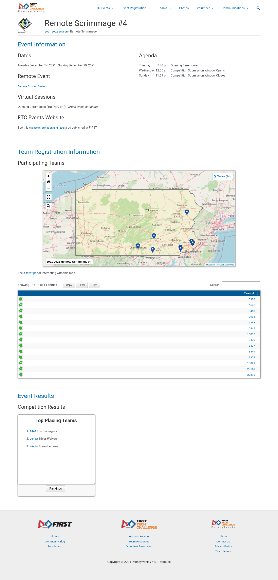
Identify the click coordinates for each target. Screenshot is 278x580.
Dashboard (55, 547)
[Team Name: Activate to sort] (76, 294)
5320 (26, 299)
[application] (123, 8)
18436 (25, 340)
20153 (25, 369)
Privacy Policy (223, 547)
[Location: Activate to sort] (234, 294)
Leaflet (209, 264)
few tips (31, 273)
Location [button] (216, 294)
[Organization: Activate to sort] (163, 294)
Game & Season (139, 537)
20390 (25, 375)
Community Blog (55, 542)
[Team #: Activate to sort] (26, 294)
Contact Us (223, 542)
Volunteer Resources (139, 547)
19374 (25, 358)
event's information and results (50, 127)
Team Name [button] (44, 294)
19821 (25, 363)
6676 (26, 305)
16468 (25, 323)
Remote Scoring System (34, 86)
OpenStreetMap (226, 264)
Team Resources (139, 542)
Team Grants (223, 552)
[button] (258, 8)
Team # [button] (24, 294)
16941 (25, 328)
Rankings (55, 489)
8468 (26, 311)
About (223, 537)
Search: (211, 285)
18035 (25, 334)
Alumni (54, 537)
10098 (25, 317)
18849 (25, 352)
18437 (25, 346)
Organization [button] (126, 294)
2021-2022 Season (57, 31)
